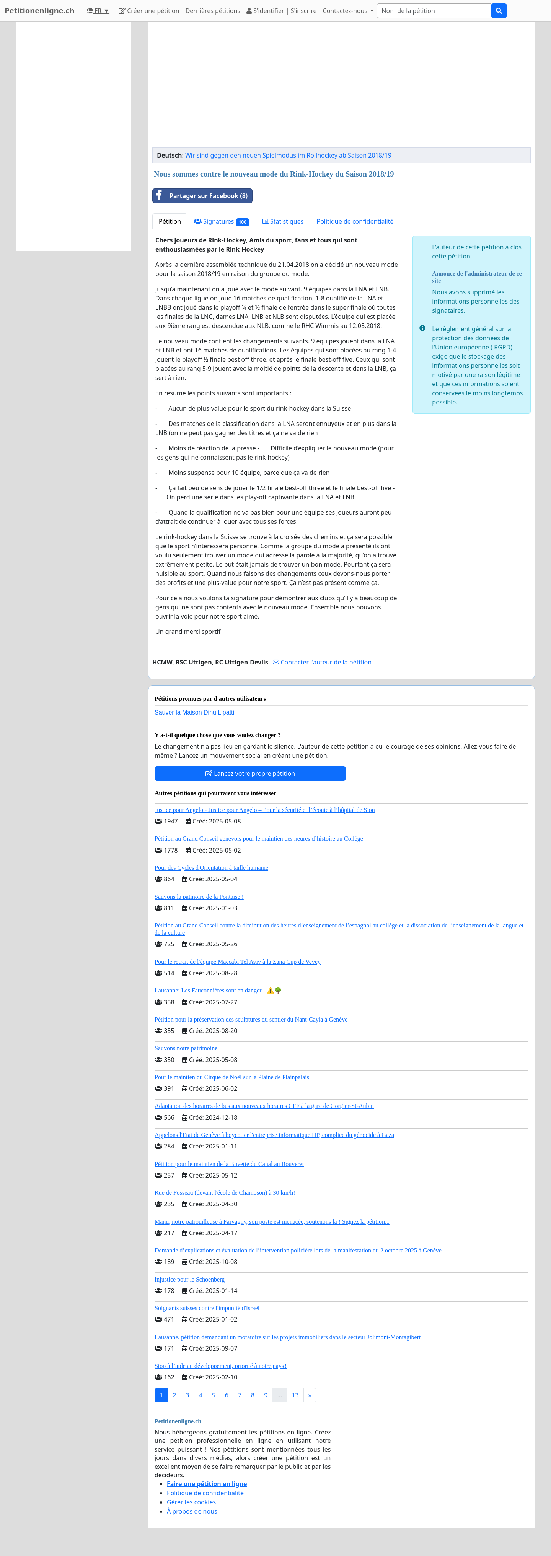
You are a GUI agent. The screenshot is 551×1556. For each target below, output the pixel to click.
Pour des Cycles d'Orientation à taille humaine (211, 867)
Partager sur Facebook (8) (200, 196)
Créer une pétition (149, 10)
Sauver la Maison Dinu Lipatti (194, 712)
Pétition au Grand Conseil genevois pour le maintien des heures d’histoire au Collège (259, 838)
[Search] (434, 10)
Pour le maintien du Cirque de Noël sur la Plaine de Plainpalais (232, 1077)
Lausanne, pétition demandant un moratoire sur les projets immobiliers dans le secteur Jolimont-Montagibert (288, 1337)
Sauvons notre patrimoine (186, 1048)
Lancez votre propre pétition (250, 773)
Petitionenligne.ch (40, 10)
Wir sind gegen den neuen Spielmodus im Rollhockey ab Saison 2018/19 (288, 155)
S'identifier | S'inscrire (281, 10)
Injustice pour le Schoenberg (190, 1279)
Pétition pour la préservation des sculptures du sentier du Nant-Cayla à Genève (251, 1019)
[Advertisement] (341, 87)
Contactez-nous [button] (346, 10)
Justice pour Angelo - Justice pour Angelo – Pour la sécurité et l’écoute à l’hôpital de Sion (265, 810)
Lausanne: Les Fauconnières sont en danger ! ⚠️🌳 (218, 990)
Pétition (170, 221)
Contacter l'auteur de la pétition (322, 662)
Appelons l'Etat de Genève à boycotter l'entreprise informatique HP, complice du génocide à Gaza (274, 1135)
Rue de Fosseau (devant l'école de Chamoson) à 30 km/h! (225, 1192)
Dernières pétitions (213, 10)
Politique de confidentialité (354, 221)
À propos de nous (192, 1511)
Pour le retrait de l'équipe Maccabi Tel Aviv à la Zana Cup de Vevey (238, 961)
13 (295, 1395)
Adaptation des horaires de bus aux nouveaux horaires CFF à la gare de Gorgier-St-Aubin (264, 1106)
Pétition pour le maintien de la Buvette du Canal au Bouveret (229, 1164)
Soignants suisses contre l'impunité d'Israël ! (209, 1308)
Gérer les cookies (191, 1502)
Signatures (221, 221)
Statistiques (283, 221)
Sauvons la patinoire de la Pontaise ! (199, 896)
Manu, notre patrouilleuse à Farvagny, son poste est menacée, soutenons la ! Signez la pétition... (272, 1221)
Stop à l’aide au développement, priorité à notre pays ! (221, 1366)
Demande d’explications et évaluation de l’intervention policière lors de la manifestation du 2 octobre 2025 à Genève (298, 1250)
